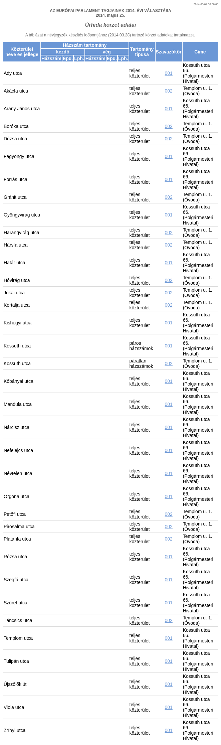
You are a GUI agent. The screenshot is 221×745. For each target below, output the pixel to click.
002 (168, 91)
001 (168, 73)
